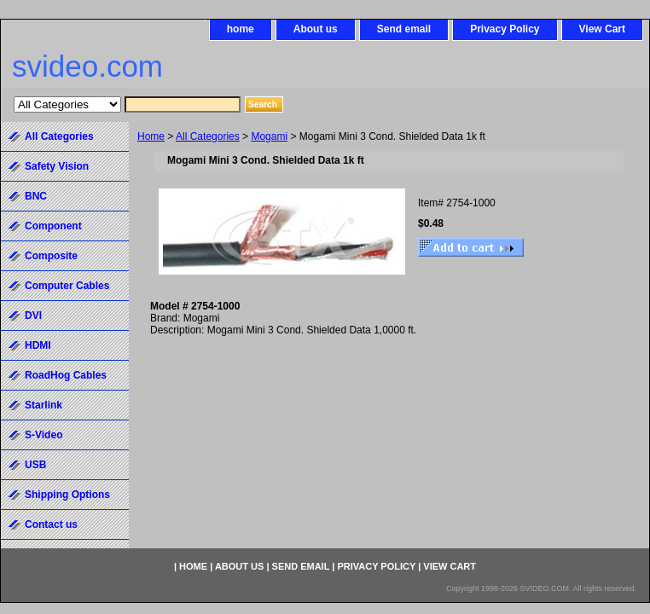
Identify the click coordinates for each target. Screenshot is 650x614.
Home (151, 136)
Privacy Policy (504, 29)
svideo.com (87, 66)
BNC (36, 196)
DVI (33, 315)
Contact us (51, 524)
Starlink (43, 405)
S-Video (43, 435)
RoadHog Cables (66, 375)
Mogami (269, 136)
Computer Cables (67, 286)
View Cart (602, 29)
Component (53, 226)
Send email (404, 29)
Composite (51, 256)
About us (315, 29)
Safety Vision (57, 166)
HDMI (38, 345)
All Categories (208, 136)
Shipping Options (67, 495)
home (240, 29)
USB (35, 465)
